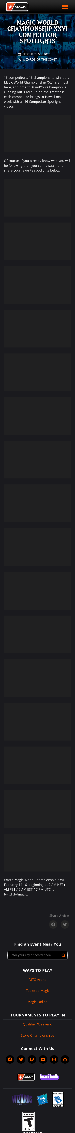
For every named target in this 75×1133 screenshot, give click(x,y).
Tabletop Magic (37, 990)
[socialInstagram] (54, 1059)
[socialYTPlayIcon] (43, 1059)
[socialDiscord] (65, 1059)
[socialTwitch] (32, 1059)
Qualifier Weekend (37, 1024)
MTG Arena (37, 979)
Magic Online (37, 1001)
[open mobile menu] (65, 7)
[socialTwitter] (21, 1059)
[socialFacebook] (10, 1059)
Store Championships (37, 1035)
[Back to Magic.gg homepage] (17, 6)
